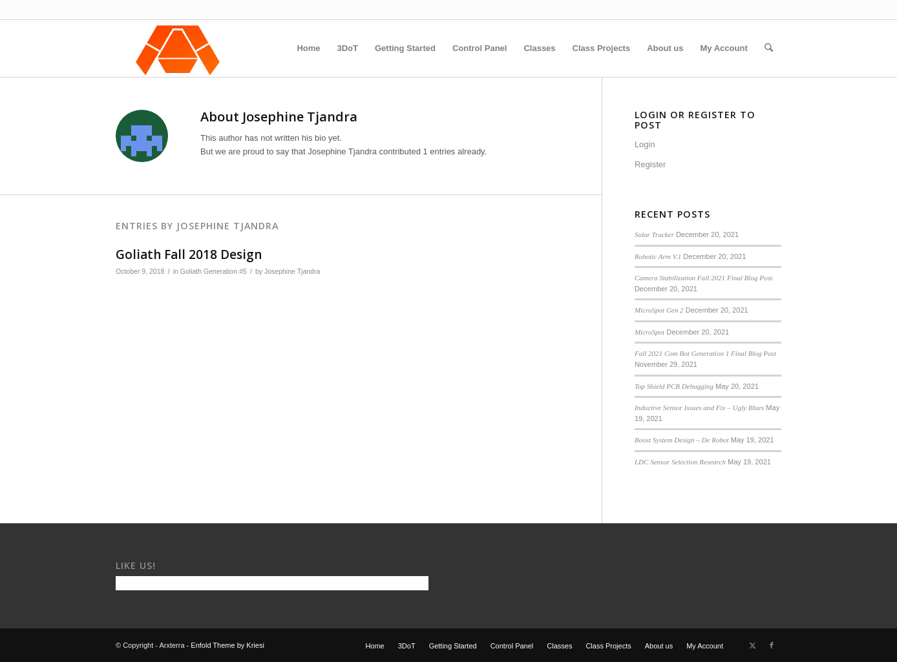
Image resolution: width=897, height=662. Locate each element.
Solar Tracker (654, 234)
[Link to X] (752, 645)
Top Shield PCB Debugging (674, 386)
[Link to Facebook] (771, 645)
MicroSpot (649, 332)
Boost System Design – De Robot (682, 440)
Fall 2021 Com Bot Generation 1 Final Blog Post (705, 353)
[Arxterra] (178, 48)
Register (650, 164)
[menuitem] (308, 48)
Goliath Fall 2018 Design (189, 254)
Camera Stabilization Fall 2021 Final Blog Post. (704, 278)
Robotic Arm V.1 (658, 256)
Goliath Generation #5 (213, 271)
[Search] (768, 48)
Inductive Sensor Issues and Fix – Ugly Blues (699, 407)
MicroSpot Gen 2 (659, 310)
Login (645, 144)
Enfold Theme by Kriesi (227, 645)
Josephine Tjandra (292, 271)
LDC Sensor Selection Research (680, 462)
